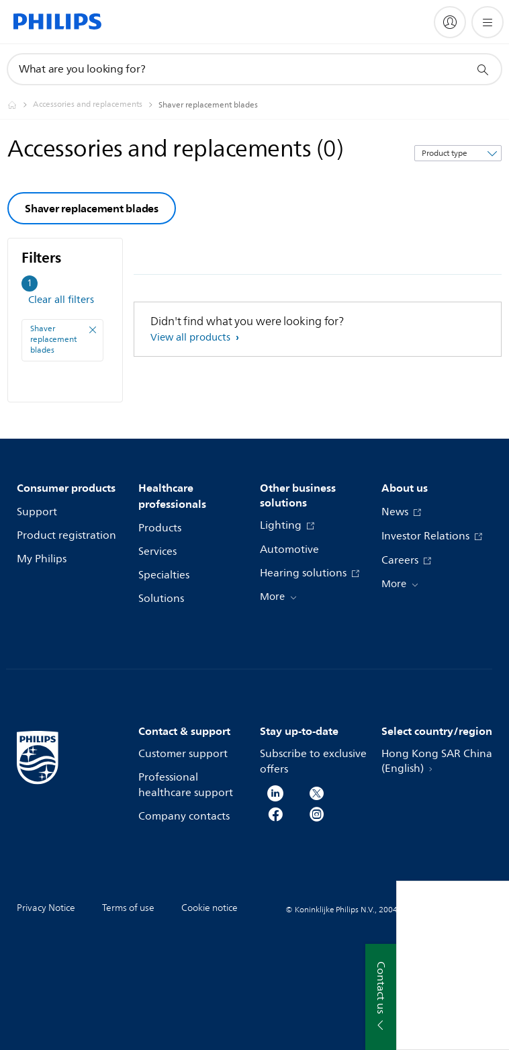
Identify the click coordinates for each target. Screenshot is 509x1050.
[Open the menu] (487, 22)
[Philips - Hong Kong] (20, 105)
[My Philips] (450, 22)
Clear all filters (61, 300)
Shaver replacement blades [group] (91, 208)
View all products (191, 337)
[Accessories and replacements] (95, 105)
